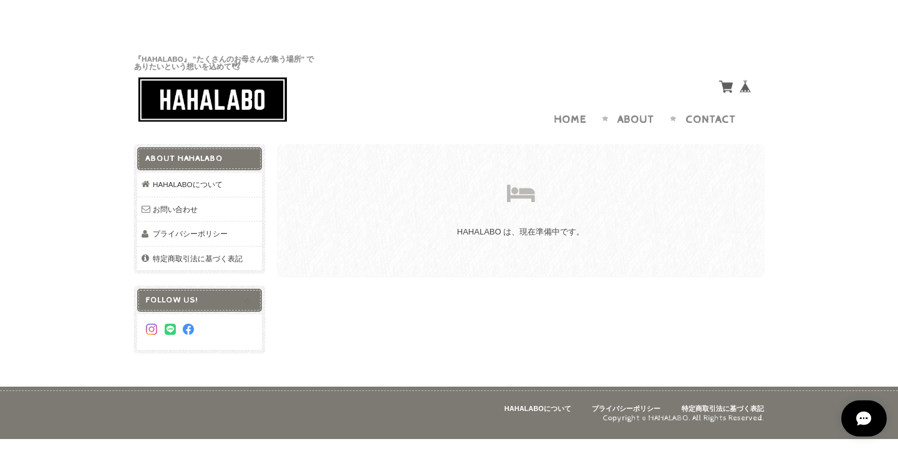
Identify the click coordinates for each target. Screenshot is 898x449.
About (635, 95)
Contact (710, 95)
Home (570, 95)
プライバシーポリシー (190, 209)
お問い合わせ (175, 185)
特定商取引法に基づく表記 (198, 234)
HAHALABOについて (188, 160)
